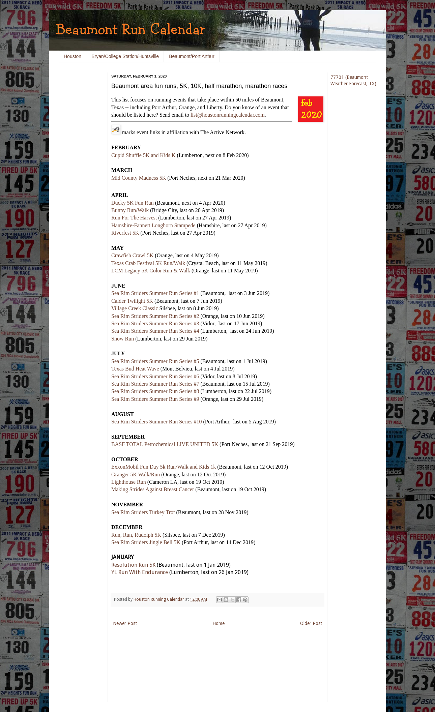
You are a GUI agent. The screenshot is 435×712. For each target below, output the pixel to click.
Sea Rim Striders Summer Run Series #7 (155, 384)
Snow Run (122, 339)
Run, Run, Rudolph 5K (136, 535)
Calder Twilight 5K (132, 301)
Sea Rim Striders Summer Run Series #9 (155, 399)
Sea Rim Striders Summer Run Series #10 (156, 421)
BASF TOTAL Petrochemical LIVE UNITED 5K (164, 444)
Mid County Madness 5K (138, 178)
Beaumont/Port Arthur (191, 56)
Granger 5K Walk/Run (135, 474)
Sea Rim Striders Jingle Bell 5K (145, 542)
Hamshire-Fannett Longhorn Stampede (153, 225)
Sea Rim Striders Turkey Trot (143, 512)
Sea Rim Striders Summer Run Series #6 (155, 376)
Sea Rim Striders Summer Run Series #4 (155, 331)
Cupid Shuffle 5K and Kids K (143, 155)
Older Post (311, 623)
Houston (72, 56)
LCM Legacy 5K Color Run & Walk (150, 270)
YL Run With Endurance (139, 572)
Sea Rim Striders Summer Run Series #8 (155, 391)
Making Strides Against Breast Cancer (152, 489)
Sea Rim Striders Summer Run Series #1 (155, 293)
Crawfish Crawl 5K (132, 255)
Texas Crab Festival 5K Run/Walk (148, 263)
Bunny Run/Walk (130, 210)
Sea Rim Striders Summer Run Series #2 (155, 316)
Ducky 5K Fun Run (132, 203)
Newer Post (125, 623)
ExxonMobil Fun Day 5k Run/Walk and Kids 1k (163, 467)
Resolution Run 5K (133, 565)
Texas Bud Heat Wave (135, 369)
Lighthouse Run (128, 482)
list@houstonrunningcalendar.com (228, 115)
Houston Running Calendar (159, 599)
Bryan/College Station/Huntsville (125, 56)
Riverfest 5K (125, 233)
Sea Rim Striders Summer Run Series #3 (155, 323)
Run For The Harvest (134, 217)
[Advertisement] (79, 175)
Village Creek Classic (134, 308)
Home (218, 623)
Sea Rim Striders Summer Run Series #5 (155, 361)
